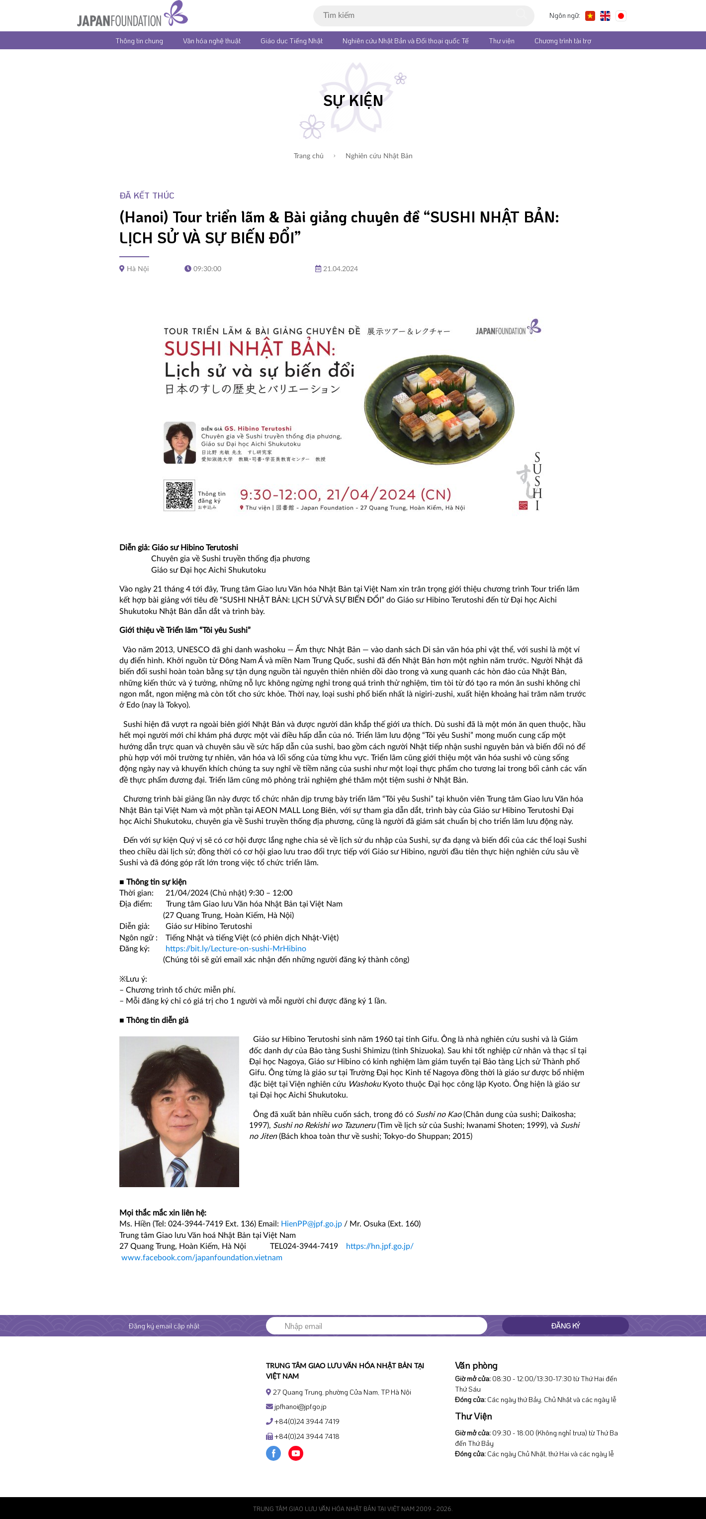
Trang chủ (309, 156)
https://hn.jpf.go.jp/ (380, 1246)
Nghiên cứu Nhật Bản (373, 156)
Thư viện (502, 40)
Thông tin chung (139, 40)
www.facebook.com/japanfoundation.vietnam (201, 1258)
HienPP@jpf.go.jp (311, 1224)
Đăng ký (565, 1325)
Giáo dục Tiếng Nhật (292, 40)
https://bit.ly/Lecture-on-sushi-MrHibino (236, 949)
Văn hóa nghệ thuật (212, 40)
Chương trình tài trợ (562, 40)
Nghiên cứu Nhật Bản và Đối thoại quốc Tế (406, 40)
